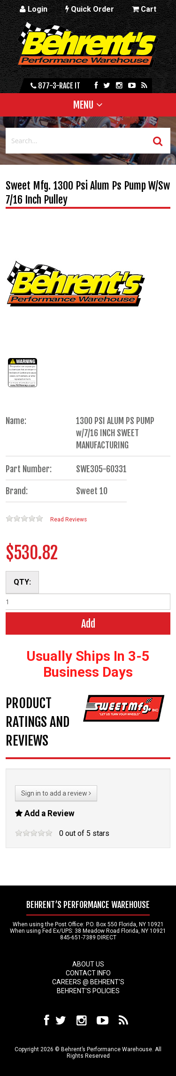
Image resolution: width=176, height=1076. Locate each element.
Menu (83, 105)
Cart (144, 9)
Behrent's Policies (88, 991)
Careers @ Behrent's (88, 982)
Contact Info (88, 973)
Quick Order (89, 9)
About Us (88, 964)
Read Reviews (68, 519)
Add (88, 623)
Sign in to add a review (56, 793)
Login (33, 9)
